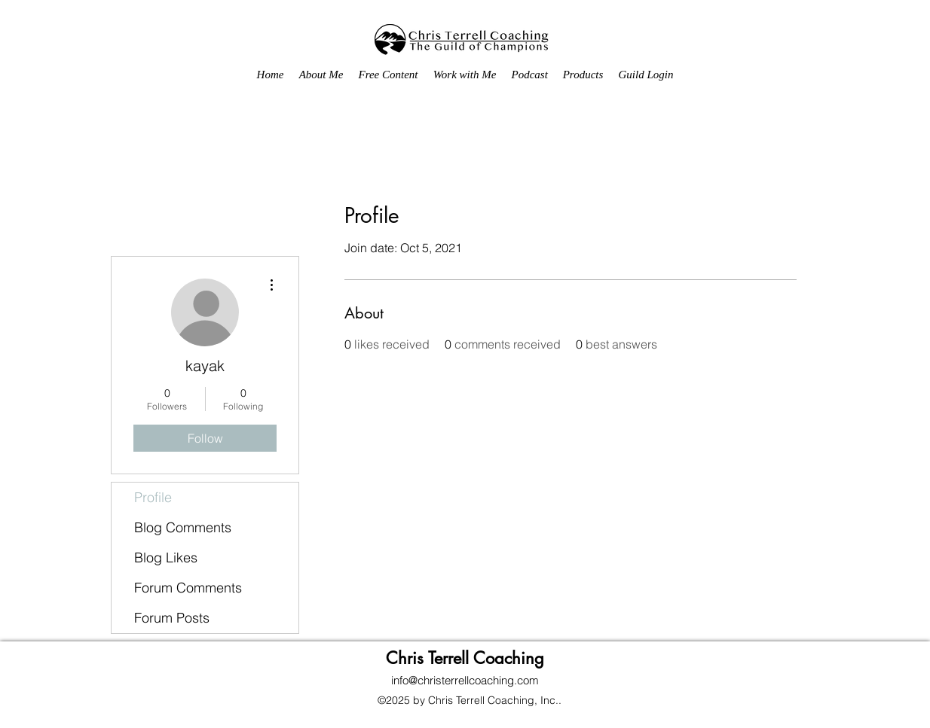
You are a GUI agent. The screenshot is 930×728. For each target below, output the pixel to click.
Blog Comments (182, 527)
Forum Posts (172, 617)
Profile (153, 497)
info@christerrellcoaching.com (465, 680)
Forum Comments (188, 587)
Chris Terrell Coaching (465, 658)
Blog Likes (165, 557)
